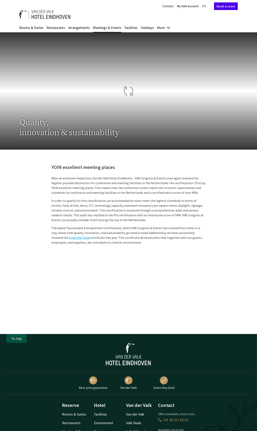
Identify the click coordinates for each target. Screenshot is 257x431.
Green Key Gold (80, 238)
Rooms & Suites (31, 27)
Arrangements (79, 27)
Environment (103, 423)
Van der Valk (128, 383)
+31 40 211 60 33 (173, 420)
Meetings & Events (107, 27)
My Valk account (188, 6)
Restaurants (56, 27)
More (163, 27)
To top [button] (16, 338)
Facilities (131, 27)
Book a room (226, 6)
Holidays (147, 27)
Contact (168, 6)
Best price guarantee (93, 383)
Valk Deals (133, 423)
